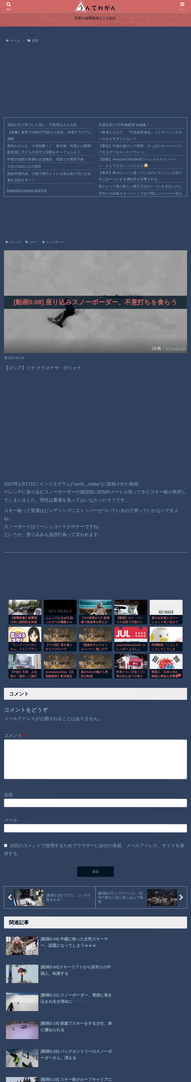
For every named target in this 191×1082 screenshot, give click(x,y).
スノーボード (53, 242)
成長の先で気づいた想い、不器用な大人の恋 (42, 125)
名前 (8, 797)
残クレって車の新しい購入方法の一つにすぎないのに (140, 186)
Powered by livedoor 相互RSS (27, 190)
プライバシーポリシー (90, 1067)
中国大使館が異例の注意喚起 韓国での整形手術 (45, 159)
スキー (31, 242)
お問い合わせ (122, 1067)
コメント (16, 735)
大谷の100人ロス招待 (24, 166)
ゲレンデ (13, 242)
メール (10, 822)
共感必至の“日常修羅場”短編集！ (123, 125)
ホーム (63, 1067)
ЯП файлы (173, 348)
